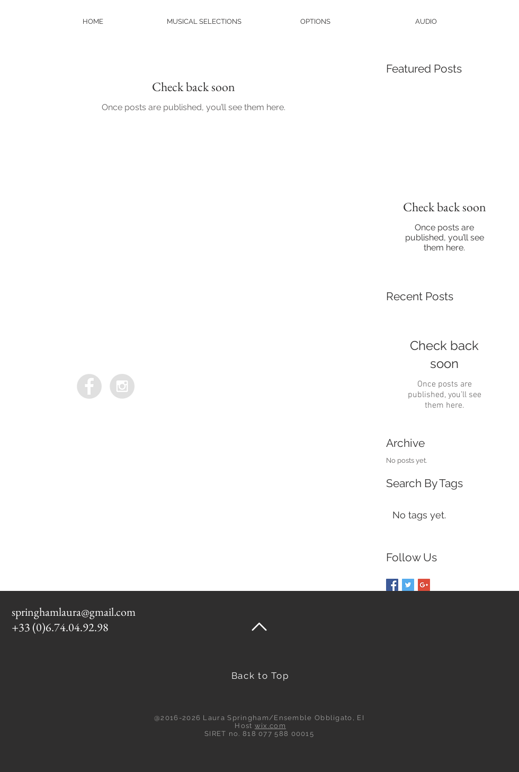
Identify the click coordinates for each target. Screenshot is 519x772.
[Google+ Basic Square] (424, 585)
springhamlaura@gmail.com (74, 612)
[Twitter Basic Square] (408, 585)
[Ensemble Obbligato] (89, 386)
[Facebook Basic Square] (392, 585)
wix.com (270, 726)
